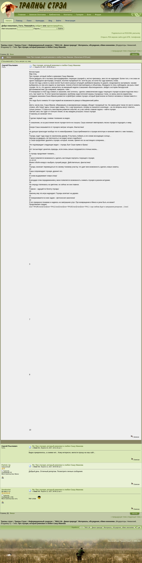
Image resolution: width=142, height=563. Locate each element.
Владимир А (6, 47)
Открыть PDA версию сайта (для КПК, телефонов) (120, 37)
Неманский (131, 45)
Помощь (19, 21)
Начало (9, 21)
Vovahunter (6, 490)
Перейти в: (75, 527)
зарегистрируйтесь (55, 26)
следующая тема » (134, 51)
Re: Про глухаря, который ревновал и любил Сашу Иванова (57, 446)
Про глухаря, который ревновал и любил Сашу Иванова (56, 65)
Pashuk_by (5, 465)
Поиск (29, 21)
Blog (50, 21)
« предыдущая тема (119, 51)
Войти (58, 21)
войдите (38, 26)
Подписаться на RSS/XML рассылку (126, 33)
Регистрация (70, 21)
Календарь (40, 21)
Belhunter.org (36, 6)
